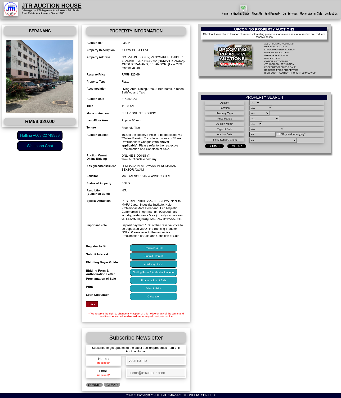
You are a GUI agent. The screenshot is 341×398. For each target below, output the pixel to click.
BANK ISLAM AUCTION (276, 52)
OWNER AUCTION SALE (277, 61)
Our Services (290, 13)
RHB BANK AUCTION (275, 46)
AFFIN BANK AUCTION (276, 55)
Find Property (272, 13)
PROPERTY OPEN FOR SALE (280, 67)
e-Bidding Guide (240, 13)
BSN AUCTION (272, 58)
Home (225, 13)
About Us (257, 13)
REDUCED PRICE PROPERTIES (281, 70)
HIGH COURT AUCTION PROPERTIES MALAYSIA (290, 72)
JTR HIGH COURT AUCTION (279, 64)
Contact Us (331, 13)
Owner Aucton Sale (311, 13)
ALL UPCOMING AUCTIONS (279, 43)
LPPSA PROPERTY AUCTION (279, 49)
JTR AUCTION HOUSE (51, 5)
